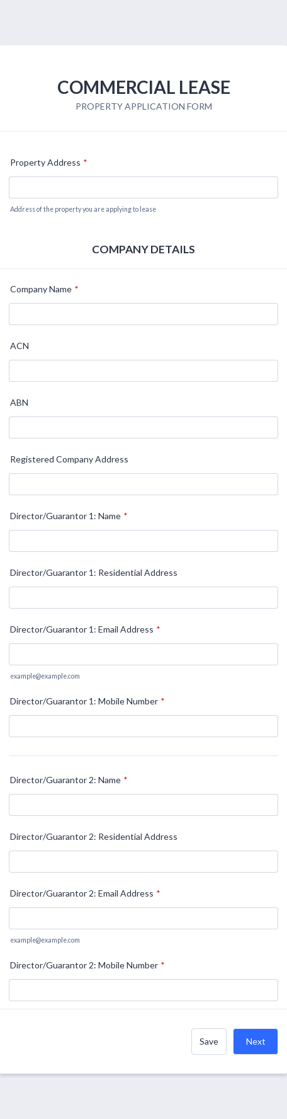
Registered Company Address (69, 459)
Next (256, 1041)
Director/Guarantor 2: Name (69, 779)
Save (209, 1041)
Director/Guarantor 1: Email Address (85, 629)
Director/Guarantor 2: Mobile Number (87, 965)
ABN (19, 402)
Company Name (44, 289)
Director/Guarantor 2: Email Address (85, 893)
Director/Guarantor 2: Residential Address (93, 836)
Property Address (48, 162)
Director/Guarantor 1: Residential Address (93, 572)
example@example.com (45, 676)
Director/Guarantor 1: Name (69, 515)
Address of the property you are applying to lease (83, 209)
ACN (19, 345)
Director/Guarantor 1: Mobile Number (87, 701)
